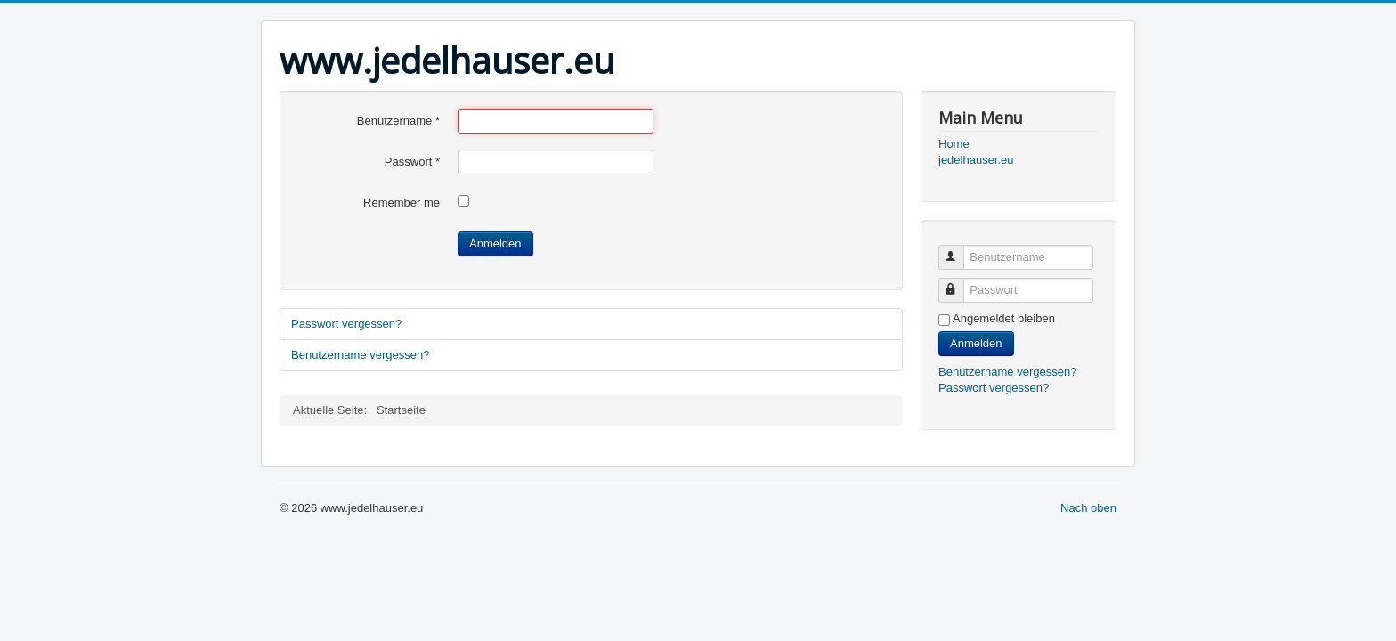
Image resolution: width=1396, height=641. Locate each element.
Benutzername (398, 120)
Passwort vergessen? (346, 323)
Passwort (412, 161)
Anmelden (495, 243)
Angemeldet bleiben (1004, 318)
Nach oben (1088, 508)
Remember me (401, 202)
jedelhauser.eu (976, 159)
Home (954, 143)
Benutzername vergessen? (360, 354)
